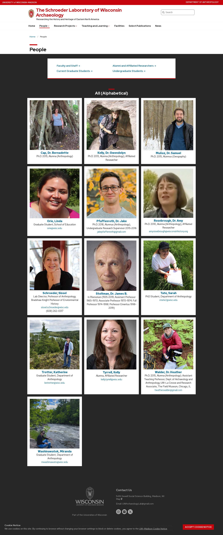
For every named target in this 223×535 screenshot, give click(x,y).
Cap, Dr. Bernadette (55, 153)
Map (119, 499)
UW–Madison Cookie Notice (153, 528)
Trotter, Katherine (55, 372)
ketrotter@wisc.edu (55, 382)
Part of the (89, 515)
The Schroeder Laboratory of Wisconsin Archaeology (79, 12)
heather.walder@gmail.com (168, 390)
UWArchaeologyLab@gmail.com (138, 503)
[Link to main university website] (89, 505)
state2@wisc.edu (168, 300)
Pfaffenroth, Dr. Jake (111, 221)
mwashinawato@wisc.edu (54, 462)
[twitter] (130, 511)
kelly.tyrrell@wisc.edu (111, 379)
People (44, 25)
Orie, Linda (54, 221)
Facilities (119, 25)
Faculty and (68, 65)
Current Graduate (74, 71)
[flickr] (124, 511)
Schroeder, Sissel (55, 293)
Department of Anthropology (202, 2)
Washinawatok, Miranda (55, 451)
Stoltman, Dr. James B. (111, 293)
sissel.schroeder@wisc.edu (54, 307)
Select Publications (140, 25)
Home (31, 25)
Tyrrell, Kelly (111, 372)
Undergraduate (129, 71)
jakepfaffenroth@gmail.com (111, 231)
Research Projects (65, 25)
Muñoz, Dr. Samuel (168, 153)
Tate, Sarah (168, 293)
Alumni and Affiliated (134, 65)
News (158, 25)
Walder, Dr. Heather (168, 372)
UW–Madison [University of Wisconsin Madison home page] (19, 2)
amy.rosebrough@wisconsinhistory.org (168, 231)
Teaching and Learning (96, 25)
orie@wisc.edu (54, 228)
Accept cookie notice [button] (198, 527)
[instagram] (118, 511)
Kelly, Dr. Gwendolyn (111, 153)
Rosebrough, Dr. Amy (168, 220)
